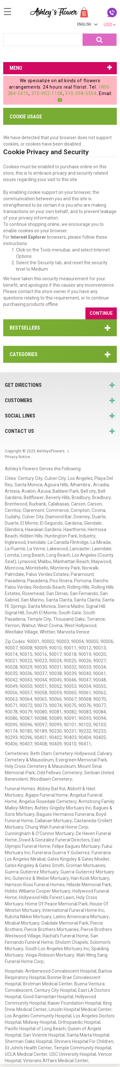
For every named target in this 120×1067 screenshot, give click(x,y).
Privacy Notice (17, 457)
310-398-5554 (80, 93)
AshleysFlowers (50, 451)
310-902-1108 (47, 93)
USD (110, 24)
